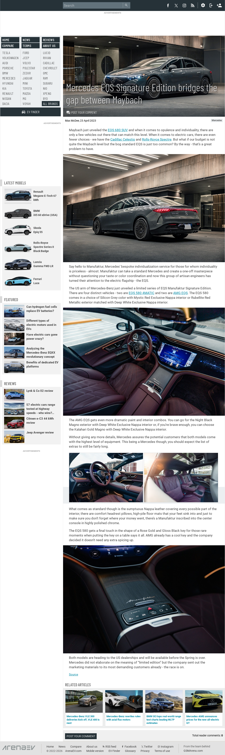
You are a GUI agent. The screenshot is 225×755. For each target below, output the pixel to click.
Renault (7, 93)
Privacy (145, 750)
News (26, 40)
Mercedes (8, 78)
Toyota (27, 88)
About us (49, 45)
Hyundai (7, 83)
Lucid (46, 53)
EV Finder (114, 750)
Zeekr (27, 73)
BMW (5, 73)
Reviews (48, 40)
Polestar (29, 68)
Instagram (167, 746)
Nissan (6, 98)
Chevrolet (50, 68)
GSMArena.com (193, 750)
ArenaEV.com (73, 750)
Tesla (6, 53)
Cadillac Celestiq (122, 139)
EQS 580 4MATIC (141, 293)
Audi (5, 63)
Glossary (130, 750)
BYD (45, 98)
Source (73, 674)
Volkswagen (10, 58)
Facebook (131, 746)
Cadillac (49, 63)
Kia (4, 88)
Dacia (5, 103)
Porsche (8, 68)
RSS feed (110, 746)
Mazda (26, 93)
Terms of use (162, 750)
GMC (45, 73)
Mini (25, 83)
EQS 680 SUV (118, 130)
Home (5, 40)
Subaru (48, 83)
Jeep (26, 58)
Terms (27, 45)
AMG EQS (180, 293)
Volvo (27, 63)
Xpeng (47, 93)
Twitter (148, 746)
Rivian (47, 58)
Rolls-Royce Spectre (156, 139)
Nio (45, 88)
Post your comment (81, 112)
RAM (45, 78)
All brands (50, 103)
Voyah (27, 103)
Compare (8, 45)
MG (24, 98)
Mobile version (95, 750)
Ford (26, 53)
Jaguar (27, 78)
